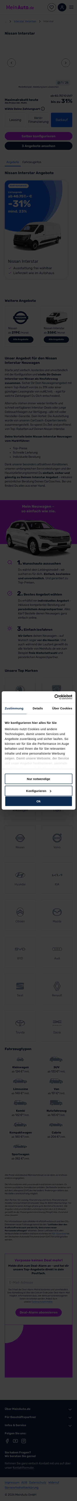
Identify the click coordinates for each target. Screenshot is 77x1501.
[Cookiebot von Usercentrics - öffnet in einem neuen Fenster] (54, 697)
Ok (38, 801)
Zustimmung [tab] (14, 708)
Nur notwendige (38, 779)
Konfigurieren (38, 791)
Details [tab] (38, 708)
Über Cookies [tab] (62, 708)
